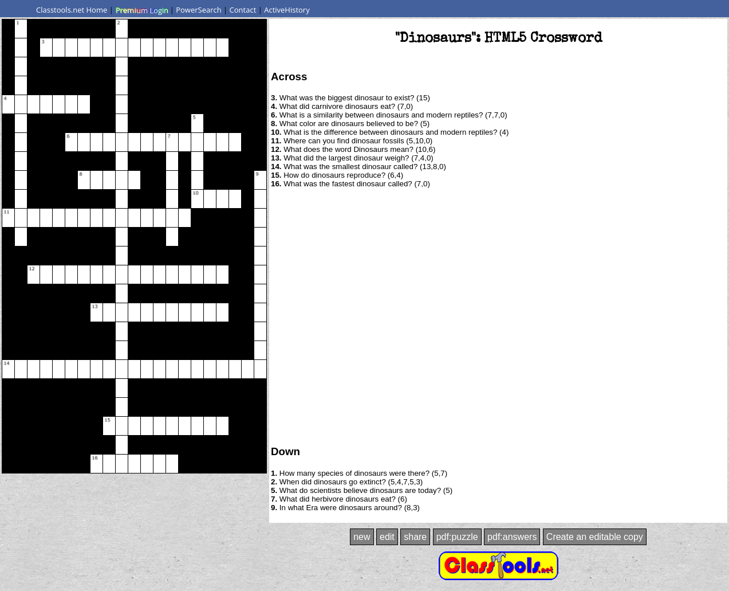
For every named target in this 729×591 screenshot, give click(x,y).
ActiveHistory (287, 10)
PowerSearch (199, 10)
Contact (243, 10)
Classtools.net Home (71, 10)
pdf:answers (512, 537)
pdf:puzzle (457, 537)
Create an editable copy (594, 537)
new (361, 537)
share (415, 537)
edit (387, 537)
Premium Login (141, 10)
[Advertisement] (116, 315)
